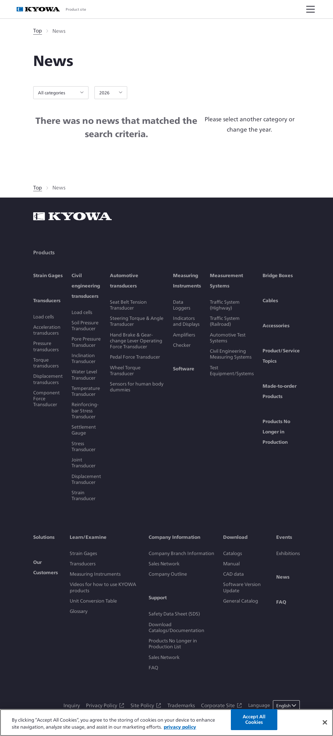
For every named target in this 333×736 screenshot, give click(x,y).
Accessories (276, 325)
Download (235, 537)
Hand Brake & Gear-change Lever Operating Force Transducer (136, 340)
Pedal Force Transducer (135, 357)
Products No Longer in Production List (173, 643)
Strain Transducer (84, 495)
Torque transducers (46, 362)
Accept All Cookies (254, 719)
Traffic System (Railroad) (225, 321)
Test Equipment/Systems (232, 370)
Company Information (174, 537)
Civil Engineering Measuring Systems (231, 354)
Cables (270, 300)
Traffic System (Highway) (225, 305)
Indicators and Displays (186, 321)
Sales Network (164, 563)
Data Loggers (181, 305)
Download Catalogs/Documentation (176, 627)
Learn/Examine (88, 537)
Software (183, 368)
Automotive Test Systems (228, 337)
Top (37, 30)
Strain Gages (48, 275)
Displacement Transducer (86, 479)
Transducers (46, 300)
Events (284, 537)
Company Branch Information (181, 553)
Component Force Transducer (46, 398)
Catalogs (232, 553)
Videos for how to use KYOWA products (103, 587)
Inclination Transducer (84, 358)
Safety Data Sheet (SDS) (174, 613)
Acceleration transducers (46, 330)
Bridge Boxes (278, 275)
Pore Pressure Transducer (86, 341)
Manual (231, 563)
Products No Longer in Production (276, 431)
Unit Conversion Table (93, 601)
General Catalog (240, 601)
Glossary (78, 611)
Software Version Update (242, 587)
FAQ (153, 667)
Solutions (44, 537)
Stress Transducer (84, 446)
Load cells (43, 316)
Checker (182, 345)
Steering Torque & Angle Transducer (136, 321)
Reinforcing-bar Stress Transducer (85, 410)
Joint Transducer (84, 462)
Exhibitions (288, 553)
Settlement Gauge (84, 430)
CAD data (233, 574)
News (282, 577)
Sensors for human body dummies (136, 386)
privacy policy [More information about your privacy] (180, 727)
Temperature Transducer (86, 391)
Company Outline (168, 574)
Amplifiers (184, 334)
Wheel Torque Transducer (125, 370)
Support (158, 597)
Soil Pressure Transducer (85, 325)
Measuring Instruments (95, 574)
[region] (166, 722)
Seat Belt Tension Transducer (128, 305)
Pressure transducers (46, 346)
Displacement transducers (48, 379)
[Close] (325, 722)
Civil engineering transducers (86, 286)
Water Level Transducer (84, 374)
